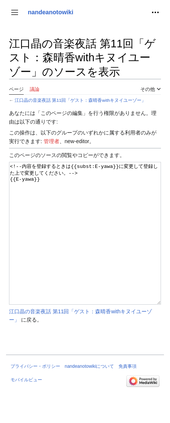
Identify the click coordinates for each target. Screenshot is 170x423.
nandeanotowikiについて (89, 394)
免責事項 (127, 394)
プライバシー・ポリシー (35, 394)
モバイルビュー (26, 408)
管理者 (51, 141)
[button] (14, 12)
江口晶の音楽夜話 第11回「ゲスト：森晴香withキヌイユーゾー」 (80, 100)
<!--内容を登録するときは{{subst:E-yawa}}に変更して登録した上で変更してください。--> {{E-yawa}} (85, 247)
